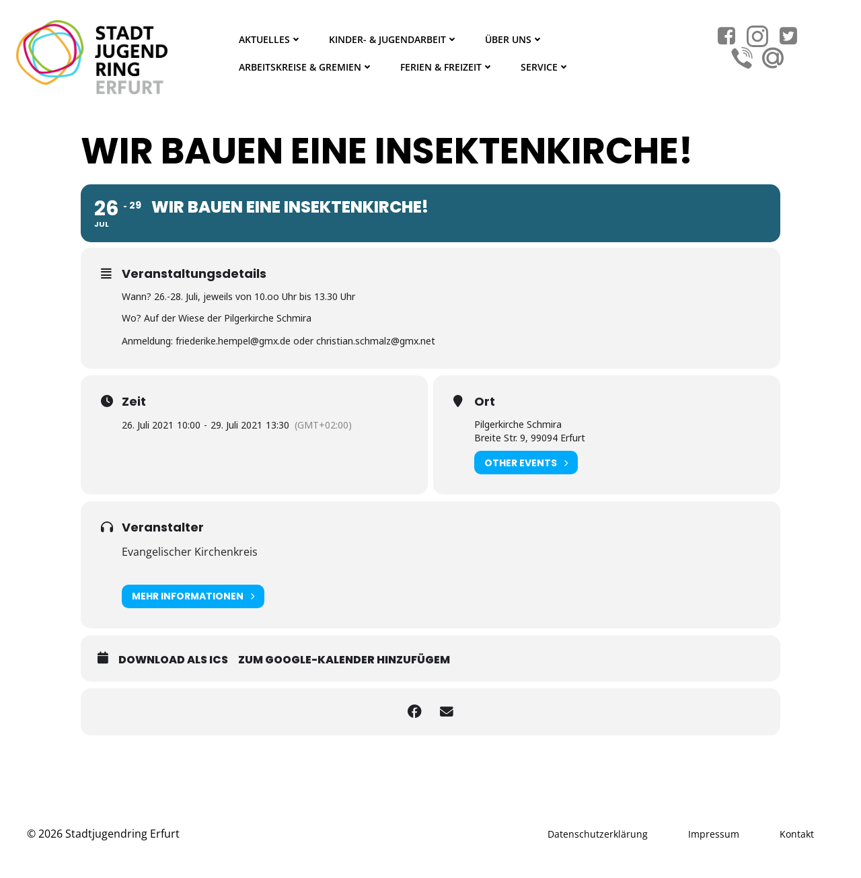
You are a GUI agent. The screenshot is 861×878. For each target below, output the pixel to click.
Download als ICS (173, 659)
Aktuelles (269, 39)
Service (544, 67)
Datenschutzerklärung (598, 833)
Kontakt (797, 833)
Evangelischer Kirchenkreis (190, 551)
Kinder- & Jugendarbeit (392, 39)
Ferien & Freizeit (446, 67)
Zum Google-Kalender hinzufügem (344, 659)
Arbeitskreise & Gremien (305, 67)
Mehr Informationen (193, 595)
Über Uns (513, 39)
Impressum (713, 833)
